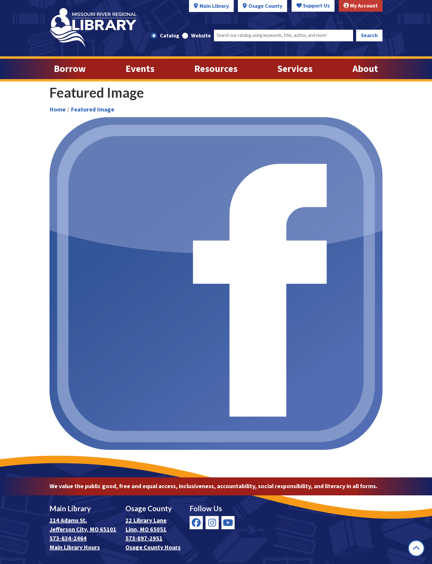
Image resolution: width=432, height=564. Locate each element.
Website (201, 36)
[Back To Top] (416, 548)
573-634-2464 (68, 538)
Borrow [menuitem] (70, 69)
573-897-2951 (144, 538)
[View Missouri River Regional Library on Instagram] (212, 522)
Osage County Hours (153, 547)
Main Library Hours (75, 547)
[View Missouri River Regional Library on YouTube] (228, 522)
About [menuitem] (365, 69)
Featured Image (92, 109)
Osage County (265, 6)
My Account (361, 6)
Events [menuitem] (140, 69)
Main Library (214, 6)
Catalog (169, 36)
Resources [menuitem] (216, 69)
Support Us (313, 6)
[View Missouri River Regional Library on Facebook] (196, 522)
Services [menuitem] (295, 69)
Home (58, 109)
